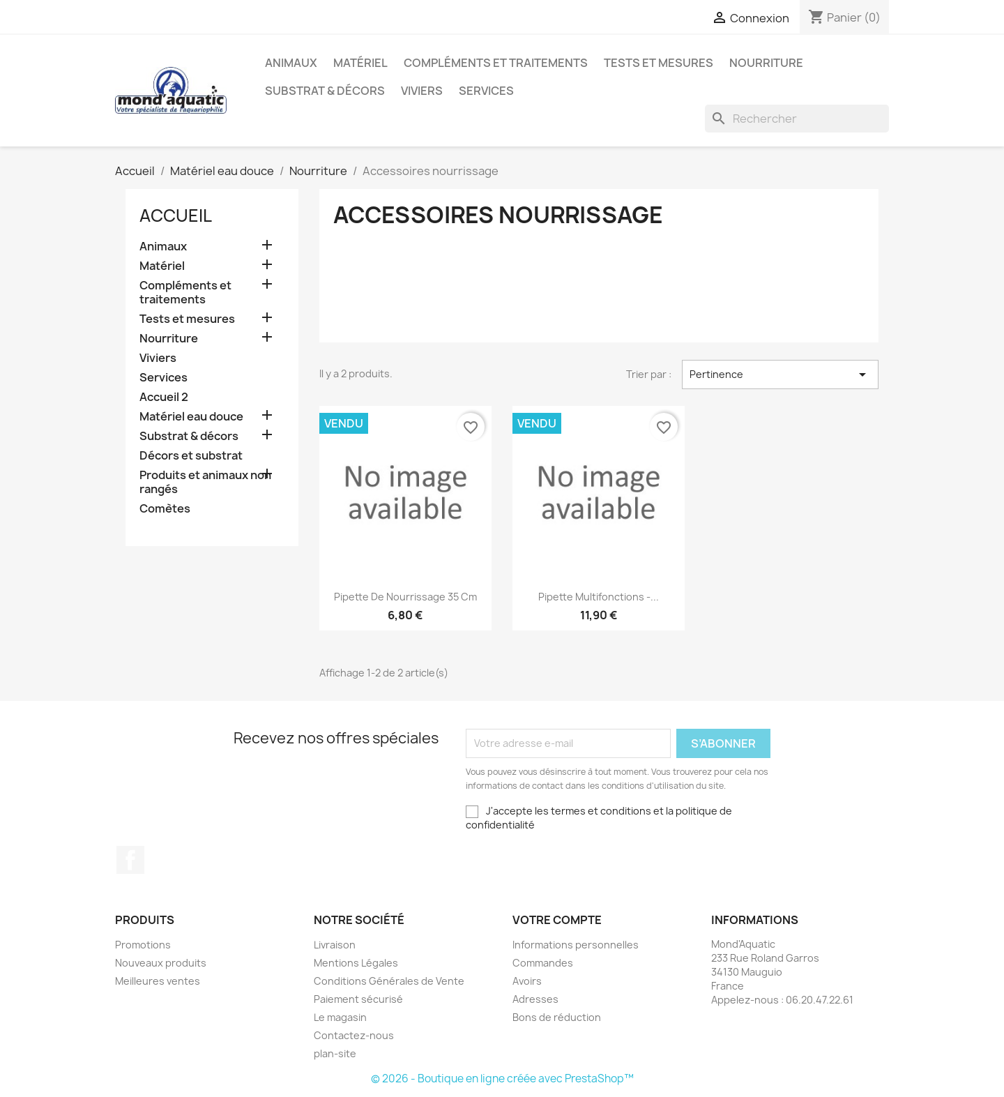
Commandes (542, 962)
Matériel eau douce (191, 416)
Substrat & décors (325, 90)
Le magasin (340, 1017)
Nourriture (766, 62)
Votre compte (557, 920)
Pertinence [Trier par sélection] (780, 374)
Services (486, 90)
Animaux (291, 62)
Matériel (360, 62)
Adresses (535, 999)
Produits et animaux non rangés (205, 482)
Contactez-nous (354, 1035)
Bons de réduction (556, 1017)
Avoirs (527, 981)
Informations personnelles (575, 944)
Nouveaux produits (160, 962)
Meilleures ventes (157, 981)
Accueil (175, 215)
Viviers (422, 90)
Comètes (164, 508)
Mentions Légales (356, 962)
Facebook (130, 860)
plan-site (335, 1053)
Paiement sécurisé (358, 999)
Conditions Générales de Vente (389, 981)
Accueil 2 (163, 397)
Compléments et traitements (496, 62)
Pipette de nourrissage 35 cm (405, 596)
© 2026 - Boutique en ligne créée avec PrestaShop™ (502, 1078)
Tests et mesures (658, 62)
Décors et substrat (191, 455)
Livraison (335, 944)
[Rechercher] (797, 119)
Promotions (143, 944)
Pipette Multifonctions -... (598, 596)
